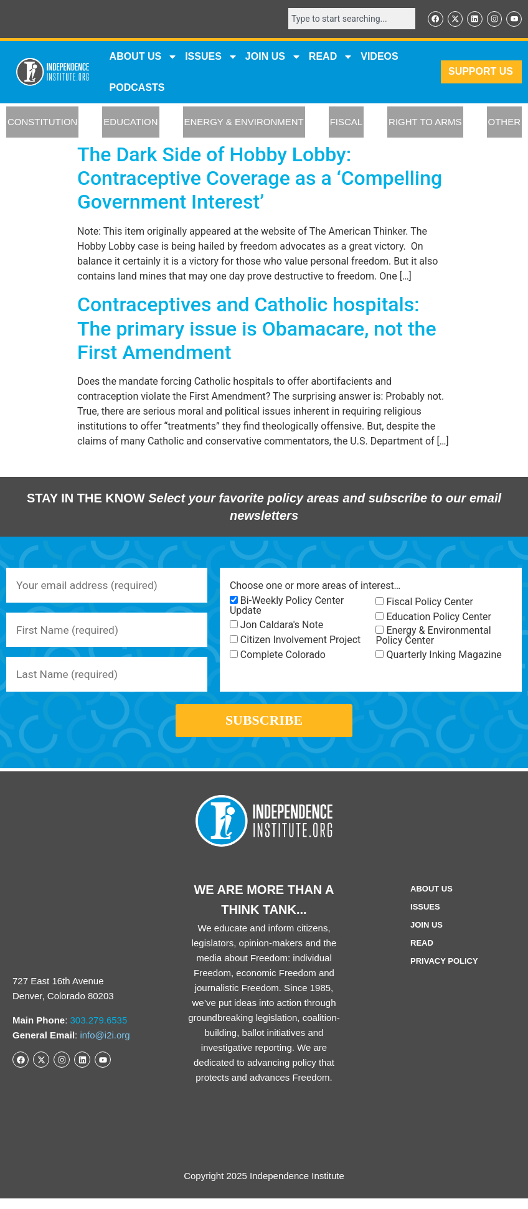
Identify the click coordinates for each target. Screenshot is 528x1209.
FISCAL (346, 123)
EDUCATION (130, 123)
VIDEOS (379, 57)
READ (331, 57)
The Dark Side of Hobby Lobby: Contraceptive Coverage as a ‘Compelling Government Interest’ (259, 179)
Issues (211, 57)
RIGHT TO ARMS (425, 123)
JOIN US (273, 57)
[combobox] (347, 19)
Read (421, 953)
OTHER (504, 123)
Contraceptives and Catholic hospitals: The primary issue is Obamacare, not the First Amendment (256, 329)
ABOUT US (144, 57)
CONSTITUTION (42, 123)
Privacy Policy (444, 971)
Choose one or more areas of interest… (315, 586)
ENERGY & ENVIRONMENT (244, 123)
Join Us (426, 935)
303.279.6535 (99, 1030)
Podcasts (137, 88)
